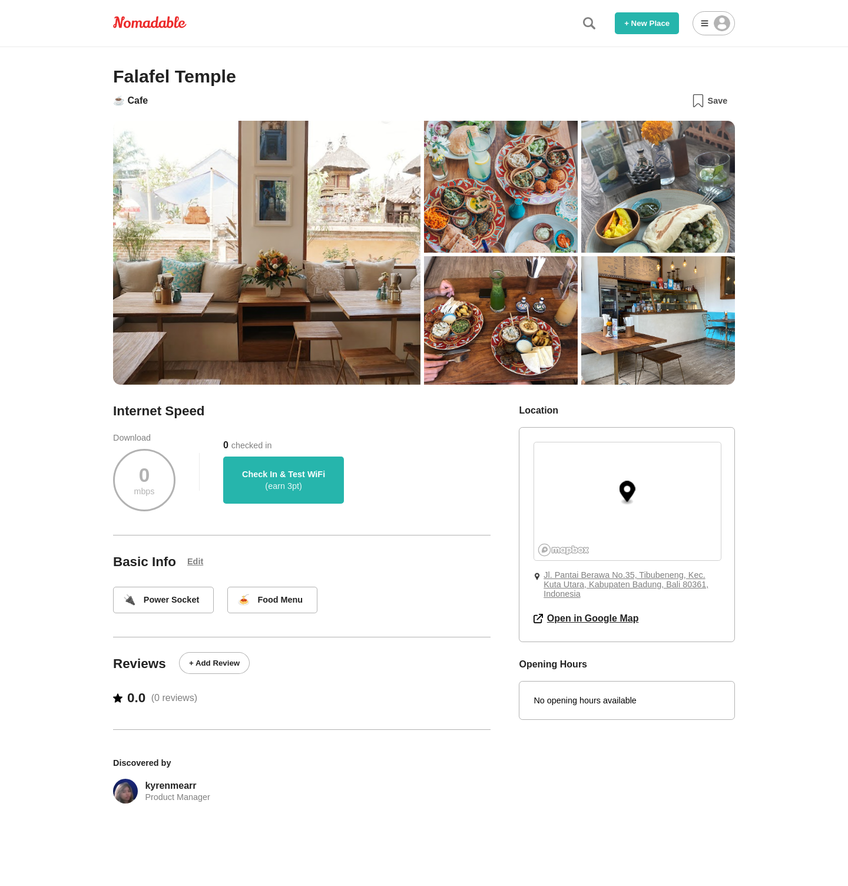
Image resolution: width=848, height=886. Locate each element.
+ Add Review (214, 663)
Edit (195, 561)
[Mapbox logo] (563, 550)
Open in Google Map (586, 618)
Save (709, 100)
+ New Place (647, 23)
